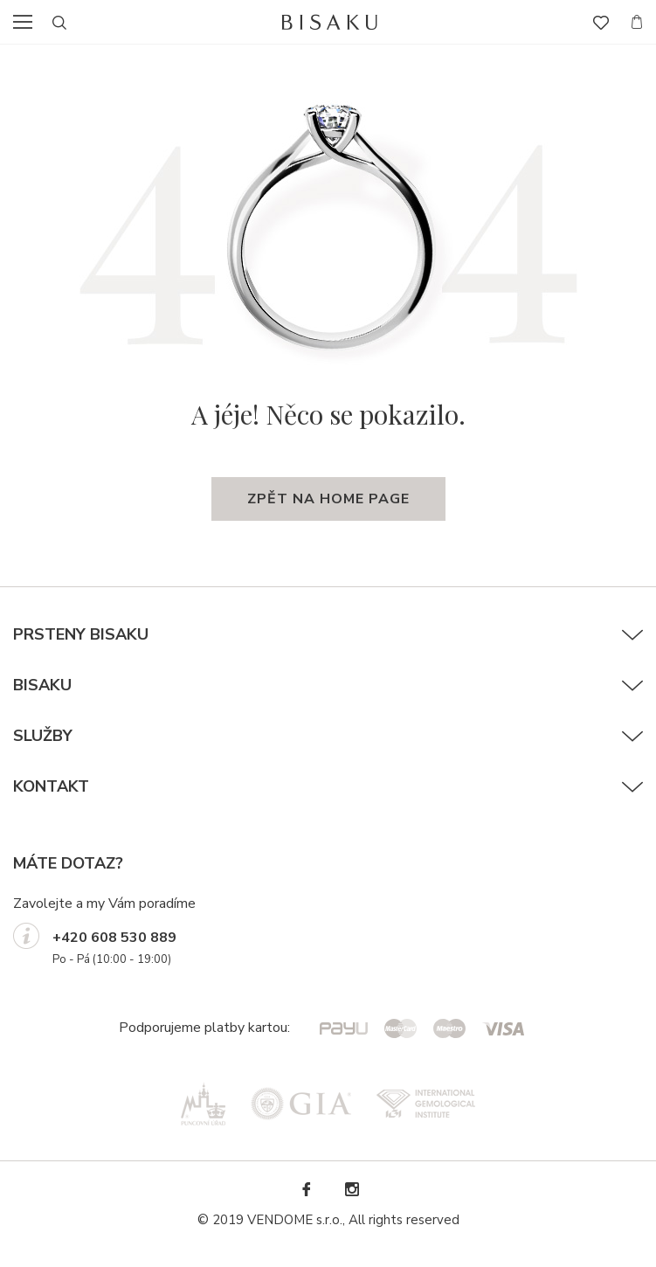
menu (28, 21)
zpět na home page (328, 499)
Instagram (351, 1190)
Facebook (306, 1190)
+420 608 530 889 (114, 937)
